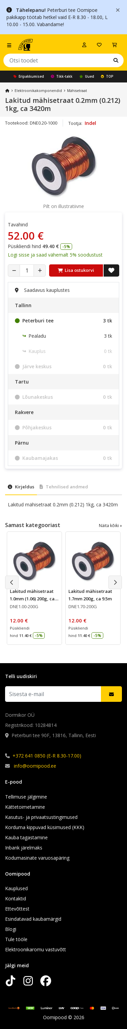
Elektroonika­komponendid (38, 90)
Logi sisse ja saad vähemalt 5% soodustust (55, 254)
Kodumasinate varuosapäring (37, 858)
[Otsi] (116, 60)
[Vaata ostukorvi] (114, 45)
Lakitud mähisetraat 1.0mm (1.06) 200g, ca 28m (32, 598)
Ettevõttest (17, 908)
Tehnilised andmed (64, 487)
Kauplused (16, 888)
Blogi (10, 929)
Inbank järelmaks (23, 847)
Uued (86, 76)
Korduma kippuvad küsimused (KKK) (44, 827)
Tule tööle (16, 939)
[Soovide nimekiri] (99, 45)
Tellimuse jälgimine (26, 796)
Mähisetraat (77, 90)
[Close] (118, 9)
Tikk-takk (61, 76)
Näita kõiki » (110, 525)
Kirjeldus (21, 487)
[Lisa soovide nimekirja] (111, 270)
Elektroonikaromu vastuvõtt (35, 949)
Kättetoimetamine (25, 807)
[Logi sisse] (84, 45)
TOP (107, 76)
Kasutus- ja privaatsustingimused (41, 817)
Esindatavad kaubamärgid (33, 919)
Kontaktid (15, 898)
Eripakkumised (29, 76)
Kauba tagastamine (26, 837)
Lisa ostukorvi (76, 270)
